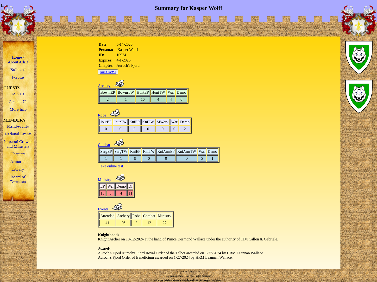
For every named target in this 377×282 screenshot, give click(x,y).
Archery (104, 86)
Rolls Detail (108, 72)
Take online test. (111, 166)
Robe (102, 115)
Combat (104, 145)
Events (103, 209)
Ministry (104, 180)
